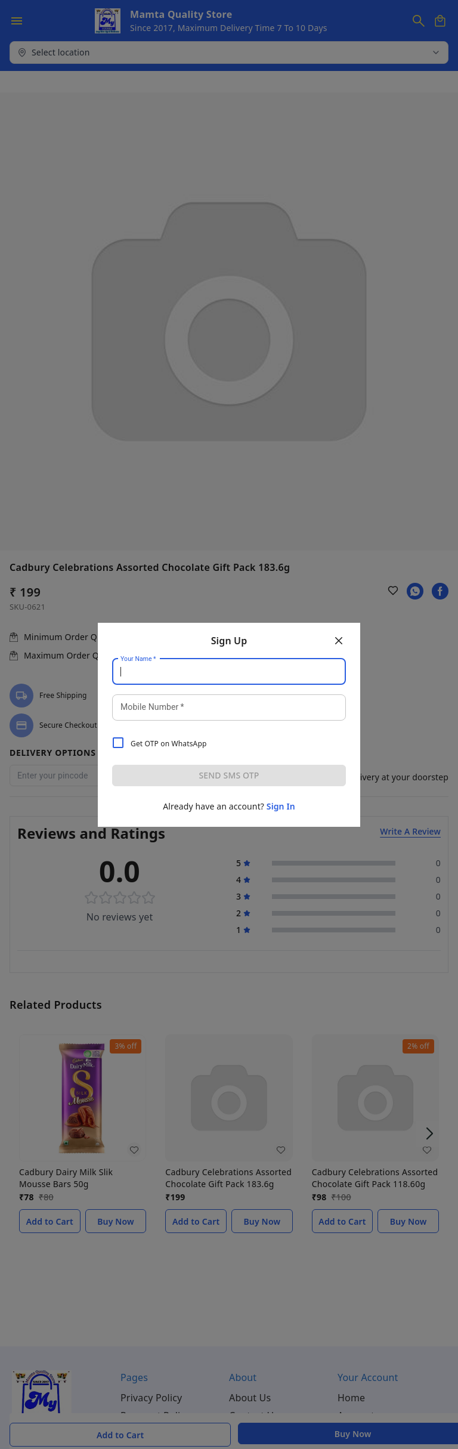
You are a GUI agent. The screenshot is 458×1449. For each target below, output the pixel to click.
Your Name (138, 658)
